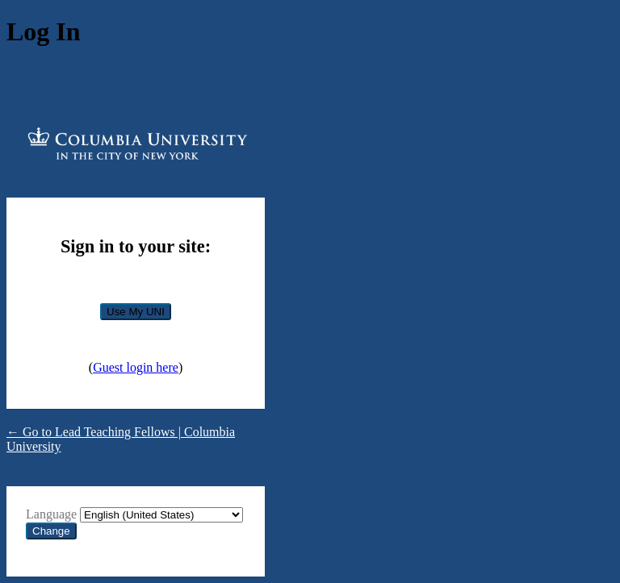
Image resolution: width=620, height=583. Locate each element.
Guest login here (135, 367)
